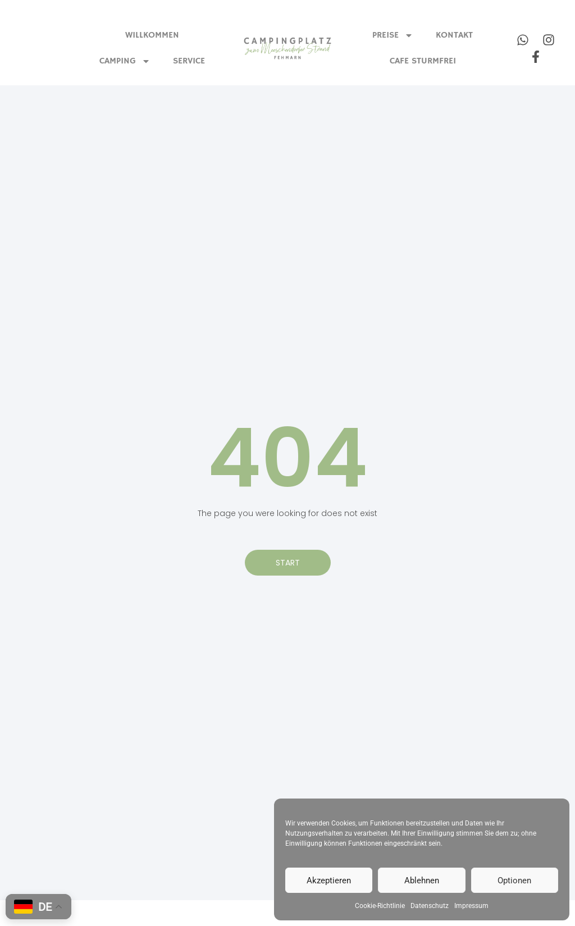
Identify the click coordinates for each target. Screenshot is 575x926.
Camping (124, 61)
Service (189, 61)
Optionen (514, 880)
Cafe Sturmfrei (423, 61)
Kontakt (454, 35)
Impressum (471, 906)
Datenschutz (429, 906)
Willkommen (152, 35)
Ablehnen (421, 880)
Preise (392, 35)
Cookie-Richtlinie (380, 906)
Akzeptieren (329, 880)
